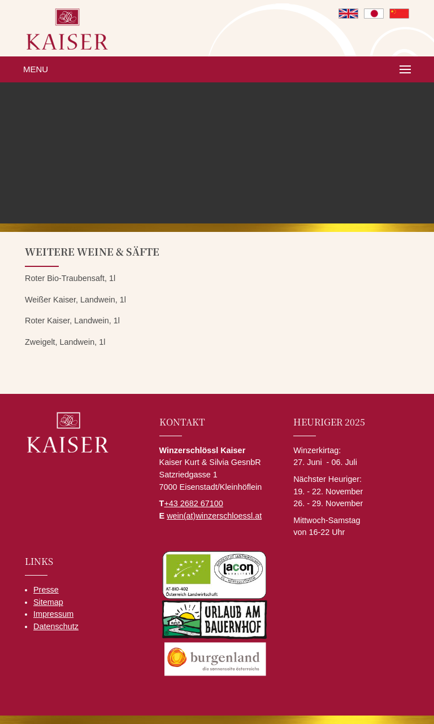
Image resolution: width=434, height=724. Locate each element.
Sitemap (48, 602)
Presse (46, 589)
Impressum (53, 613)
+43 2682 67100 (193, 503)
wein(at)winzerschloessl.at (214, 515)
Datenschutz (56, 626)
